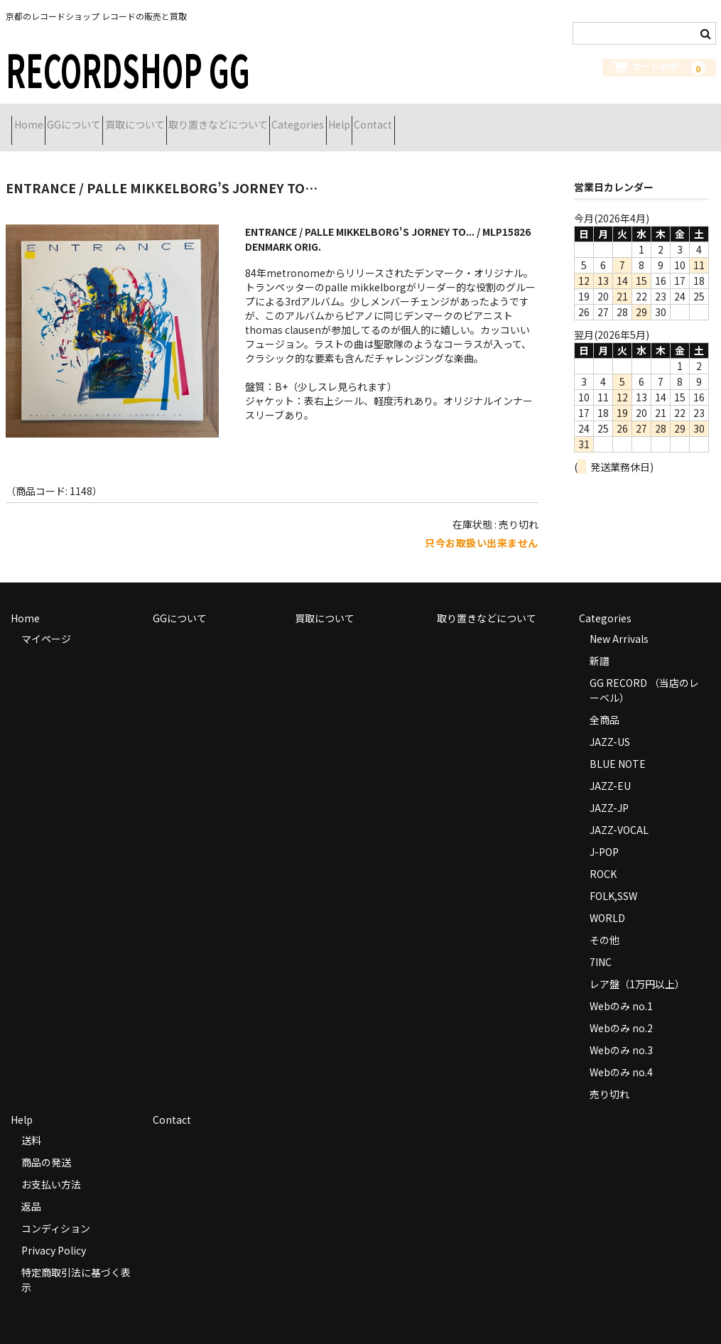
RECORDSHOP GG (128, 69)
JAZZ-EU (610, 768)
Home (34, 119)
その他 (604, 922)
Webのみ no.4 (621, 1054)
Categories (405, 119)
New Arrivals (619, 621)
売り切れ (609, 1076)
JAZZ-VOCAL (619, 812)
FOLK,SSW (613, 878)
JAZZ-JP (609, 790)
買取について (191, 119)
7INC (601, 944)
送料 (31, 1122)
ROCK (603, 856)
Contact (530, 119)
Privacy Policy (53, 1232)
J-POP (604, 834)
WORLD (607, 900)
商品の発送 (46, 1144)
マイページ (46, 621)
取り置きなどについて (299, 119)
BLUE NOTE (618, 746)
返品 (31, 1188)
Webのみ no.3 (621, 1032)
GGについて (105, 119)
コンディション (55, 1210)
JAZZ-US (610, 724)
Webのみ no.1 (621, 988)
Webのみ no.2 (621, 1010)
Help (471, 119)
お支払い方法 (51, 1166)
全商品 (604, 702)
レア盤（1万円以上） (637, 966)
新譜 (599, 643)
